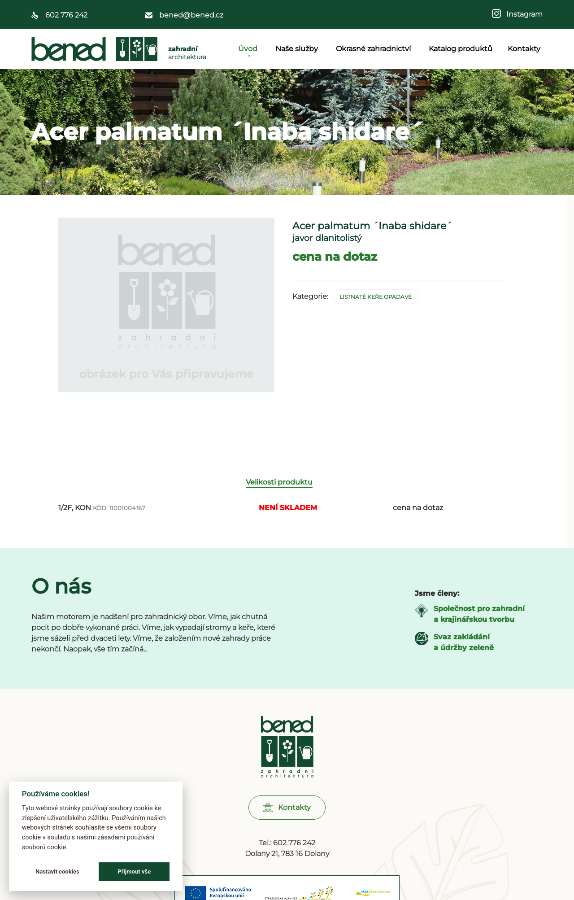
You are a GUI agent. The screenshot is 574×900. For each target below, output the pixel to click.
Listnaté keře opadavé (375, 296)
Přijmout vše (134, 871)
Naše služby (298, 48)
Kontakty (524, 48)
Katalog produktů (460, 48)
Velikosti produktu (279, 493)
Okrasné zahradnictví (374, 48)
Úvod (249, 48)
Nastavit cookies (57, 871)
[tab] (284, 494)
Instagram (522, 14)
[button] (287, 819)
